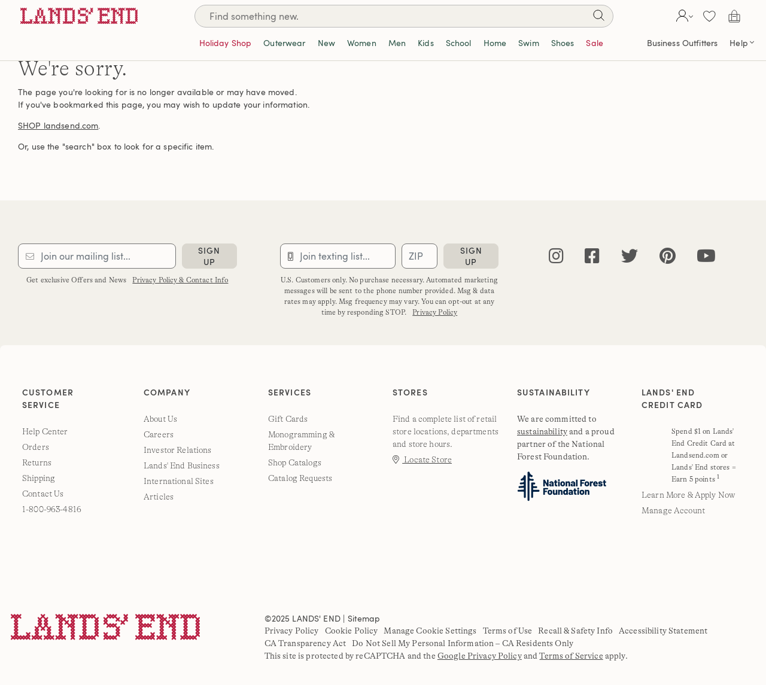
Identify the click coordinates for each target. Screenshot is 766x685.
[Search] (403, 16)
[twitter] (629, 256)
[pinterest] (667, 256)
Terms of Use (508, 630)
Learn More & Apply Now (688, 495)
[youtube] (706, 256)
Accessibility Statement (663, 630)
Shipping (38, 478)
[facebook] (592, 256)
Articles (159, 496)
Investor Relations (178, 450)
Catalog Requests (300, 478)
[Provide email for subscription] (97, 256)
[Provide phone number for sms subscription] (338, 256)
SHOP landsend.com (58, 125)
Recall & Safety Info (575, 630)
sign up (209, 256)
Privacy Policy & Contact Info (180, 280)
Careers (159, 434)
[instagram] (556, 256)
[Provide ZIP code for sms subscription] (419, 256)
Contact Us (42, 493)
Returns (36, 462)
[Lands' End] (79, 16)
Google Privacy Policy (479, 655)
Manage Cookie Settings (430, 630)
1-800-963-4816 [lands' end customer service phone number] (51, 509)
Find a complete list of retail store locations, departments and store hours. (445, 431)
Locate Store (422, 459)
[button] (683, 16)
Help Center (45, 431)
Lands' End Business (182, 465)
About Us (160, 419)
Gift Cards (288, 419)
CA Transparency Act (305, 643)
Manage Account (673, 510)
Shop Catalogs (294, 462)
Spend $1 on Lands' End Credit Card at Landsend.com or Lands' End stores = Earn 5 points (703, 455)
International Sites (179, 481)
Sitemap (364, 618)
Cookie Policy (351, 630)
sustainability (542, 431)
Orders (35, 447)
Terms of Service (571, 655)
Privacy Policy (434, 312)
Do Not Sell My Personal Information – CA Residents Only (462, 643)
